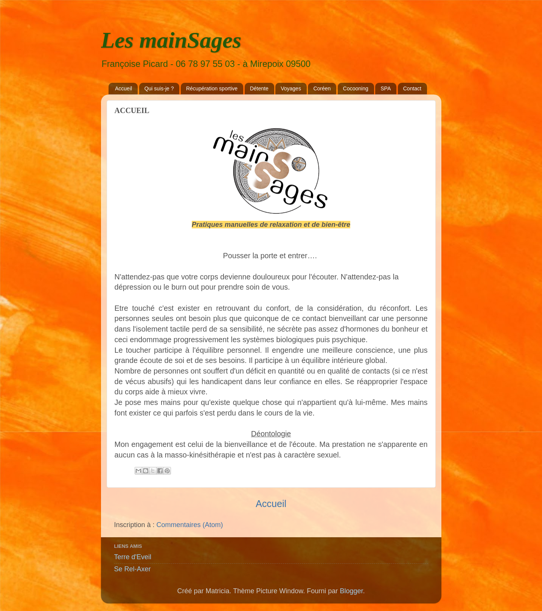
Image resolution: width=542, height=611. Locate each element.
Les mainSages (171, 40)
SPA (385, 88)
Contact (412, 88)
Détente (259, 88)
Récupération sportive (212, 88)
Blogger (351, 591)
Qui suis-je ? (159, 88)
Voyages (291, 88)
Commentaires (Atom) (190, 525)
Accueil (123, 88)
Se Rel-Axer (132, 569)
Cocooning (355, 88)
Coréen (322, 88)
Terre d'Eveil (132, 557)
